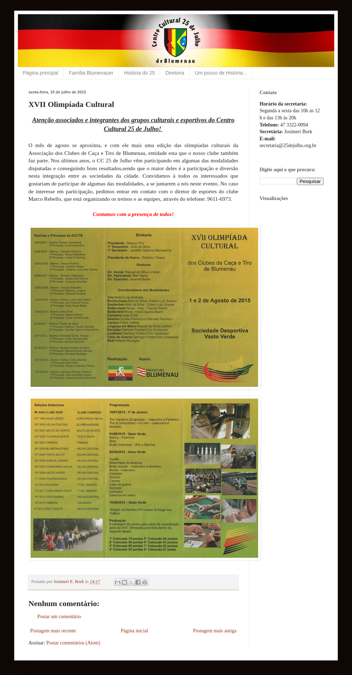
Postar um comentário (59, 616)
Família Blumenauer (91, 73)
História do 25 (139, 73)
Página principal (40, 73)
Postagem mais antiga (214, 630)
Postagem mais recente (53, 630)
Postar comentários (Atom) (73, 643)
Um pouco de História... (221, 73)
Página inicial (134, 630)
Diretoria (174, 73)
